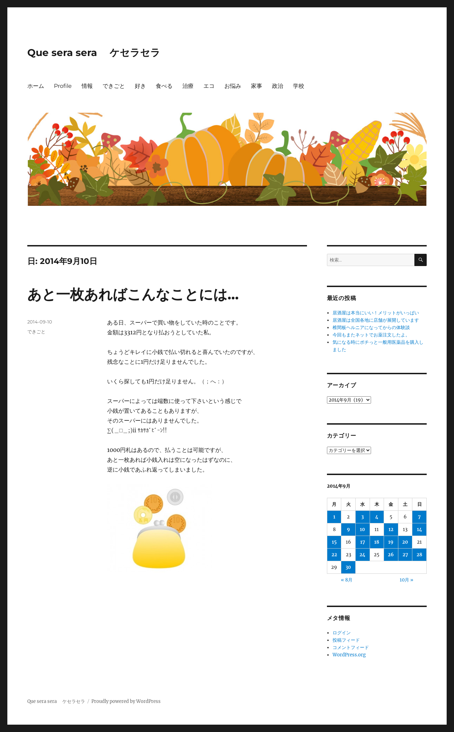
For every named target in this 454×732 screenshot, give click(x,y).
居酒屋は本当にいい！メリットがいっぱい (380, 313)
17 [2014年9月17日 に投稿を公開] (362, 542)
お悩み (232, 86)
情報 (87, 86)
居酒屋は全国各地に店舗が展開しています (376, 320)
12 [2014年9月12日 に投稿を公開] (391, 529)
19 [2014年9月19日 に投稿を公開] (390, 542)
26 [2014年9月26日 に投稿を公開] (391, 555)
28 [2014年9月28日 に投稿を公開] (419, 555)
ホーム (35, 86)
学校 (298, 86)
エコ (209, 86)
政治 (277, 86)
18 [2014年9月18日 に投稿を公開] (376, 542)
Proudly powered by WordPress (126, 701)
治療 (188, 86)
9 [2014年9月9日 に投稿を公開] (348, 529)
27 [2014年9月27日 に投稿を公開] (405, 555)
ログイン (342, 633)
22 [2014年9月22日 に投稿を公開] (334, 555)
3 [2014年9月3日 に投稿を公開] (362, 517)
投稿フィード (346, 640)
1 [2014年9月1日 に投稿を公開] (334, 517)
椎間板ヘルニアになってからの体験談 (371, 327)
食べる (164, 86)
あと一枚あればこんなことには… (133, 294)
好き (140, 86)
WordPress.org (349, 655)
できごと (114, 86)
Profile (63, 86)
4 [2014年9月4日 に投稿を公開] (376, 517)
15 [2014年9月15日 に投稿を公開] (334, 542)
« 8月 (346, 580)
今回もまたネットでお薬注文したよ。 (371, 335)
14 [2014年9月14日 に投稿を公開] (419, 529)
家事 (256, 86)
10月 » (406, 580)
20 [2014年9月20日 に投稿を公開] (405, 542)
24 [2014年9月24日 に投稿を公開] (362, 555)
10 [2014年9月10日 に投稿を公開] (362, 529)
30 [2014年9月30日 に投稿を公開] (348, 567)
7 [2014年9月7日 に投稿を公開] (419, 517)
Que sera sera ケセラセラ (93, 52)
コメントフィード (351, 647)
